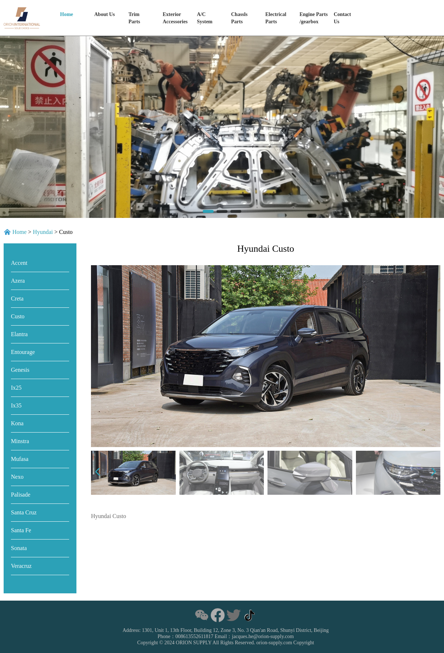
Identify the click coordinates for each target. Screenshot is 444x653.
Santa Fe (21, 530)
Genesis (20, 370)
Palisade (20, 494)
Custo (17, 316)
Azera (18, 281)
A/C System (205, 18)
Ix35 (16, 405)
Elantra (19, 334)
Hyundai (43, 232)
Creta (17, 298)
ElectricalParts (275, 18)
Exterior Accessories (175, 18)
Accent (19, 263)
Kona (17, 423)
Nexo (17, 477)
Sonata (19, 548)
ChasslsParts (239, 18)
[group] (222, 127)
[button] (208, 211)
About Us (104, 14)
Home (66, 14)
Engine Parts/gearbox (314, 18)
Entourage (23, 352)
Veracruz (21, 566)
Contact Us (342, 18)
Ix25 (16, 388)
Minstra (20, 441)
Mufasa (19, 459)
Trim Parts (134, 18)
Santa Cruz (24, 512)
